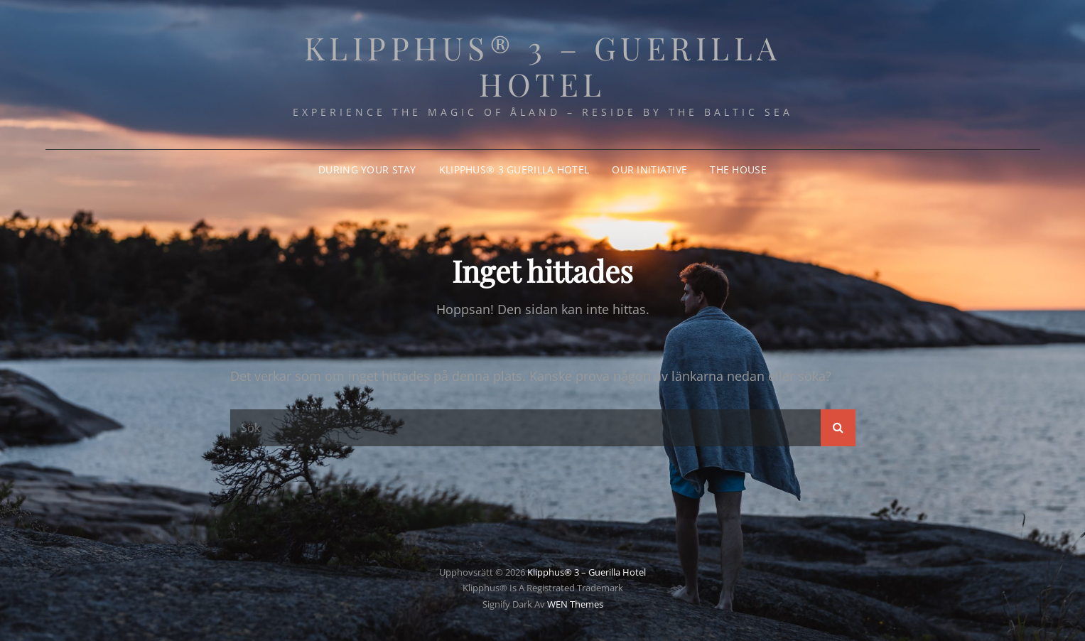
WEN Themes (575, 604)
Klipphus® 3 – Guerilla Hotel (543, 65)
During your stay (367, 169)
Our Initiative (649, 169)
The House (738, 169)
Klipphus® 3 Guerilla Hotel (514, 169)
